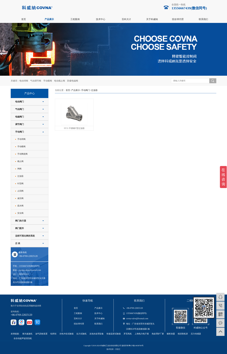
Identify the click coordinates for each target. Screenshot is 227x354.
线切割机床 (183, 334)
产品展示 (49, 19)
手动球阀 (21, 139)
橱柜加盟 (171, 334)
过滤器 (20, 176)
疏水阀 (20, 206)
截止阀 (20, 161)
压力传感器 (196, 334)
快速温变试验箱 (114, 334)
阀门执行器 (20, 221)
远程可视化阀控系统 (25, 236)
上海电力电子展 (142, 334)
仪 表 (17, 243)
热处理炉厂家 (158, 334)
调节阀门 (19, 124)
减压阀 (20, 198)
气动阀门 (19, 109)
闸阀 (19, 169)
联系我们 (203, 19)
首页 (23, 19)
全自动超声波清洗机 (23, 338)
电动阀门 (19, 102)
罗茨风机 (128, 334)
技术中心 (100, 19)
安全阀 (20, 213)
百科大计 (126, 19)
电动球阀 (23, 81)
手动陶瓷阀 (22, 154)
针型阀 (20, 183)
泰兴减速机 (27, 334)
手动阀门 (19, 132)
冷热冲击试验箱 (66, 334)
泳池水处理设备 (96, 334)
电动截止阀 (59, 81)
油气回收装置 (41, 334)
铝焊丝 (53, 334)
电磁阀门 (19, 117)
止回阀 (20, 191)
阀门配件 (19, 228)
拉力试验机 (81, 334)
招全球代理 (178, 19)
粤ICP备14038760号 (136, 346)
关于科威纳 (152, 19)
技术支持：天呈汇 (113, 349)
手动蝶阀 (47, 81)
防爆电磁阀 (72, 81)
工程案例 (75, 19)
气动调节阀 (35, 81)
